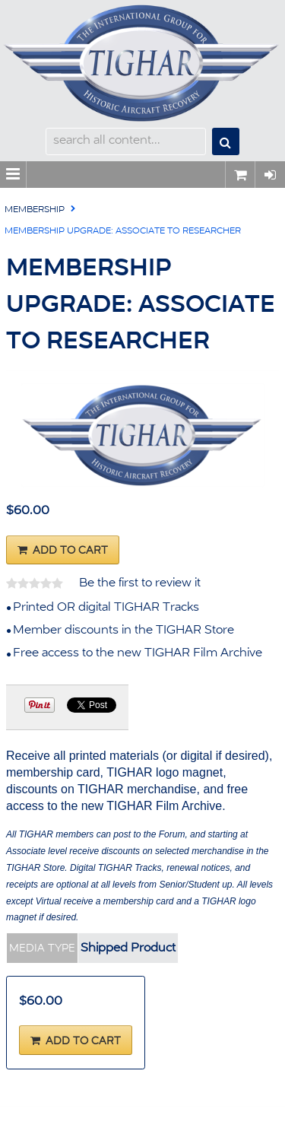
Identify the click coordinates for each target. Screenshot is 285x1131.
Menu (13, 174)
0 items (240, 174)
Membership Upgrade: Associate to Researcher (123, 231)
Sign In (270, 174)
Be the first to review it (140, 583)
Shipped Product (128, 948)
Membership (35, 209)
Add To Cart (70, 550)
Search (225, 141)
